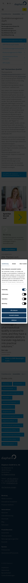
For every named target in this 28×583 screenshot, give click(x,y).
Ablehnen (14, 320)
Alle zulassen (14, 310)
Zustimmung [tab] (5, 263)
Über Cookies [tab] (23, 263)
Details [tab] (14, 263)
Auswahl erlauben (14, 315)
